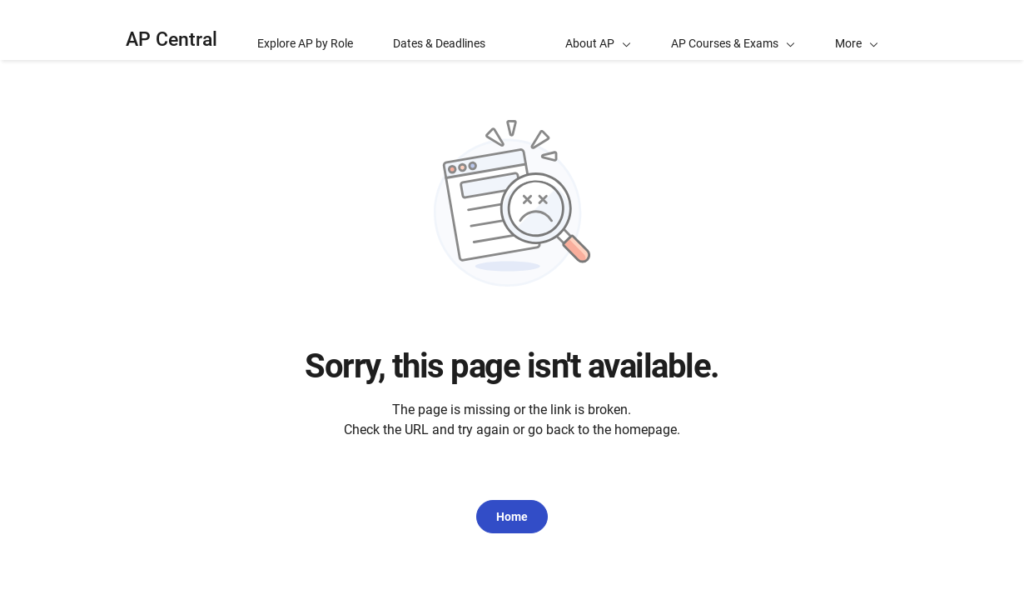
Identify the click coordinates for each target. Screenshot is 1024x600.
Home (512, 516)
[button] (856, 30)
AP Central (171, 39)
